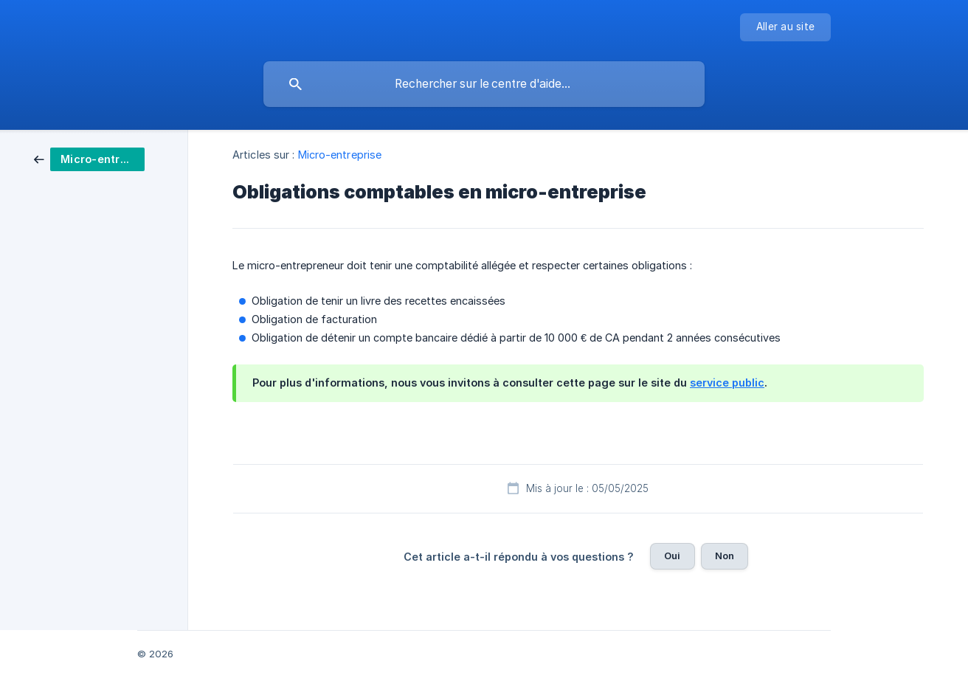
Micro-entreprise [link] (340, 154)
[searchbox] (484, 84)
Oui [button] (672, 555)
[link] (89, 158)
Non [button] (724, 555)
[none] (785, 27)
